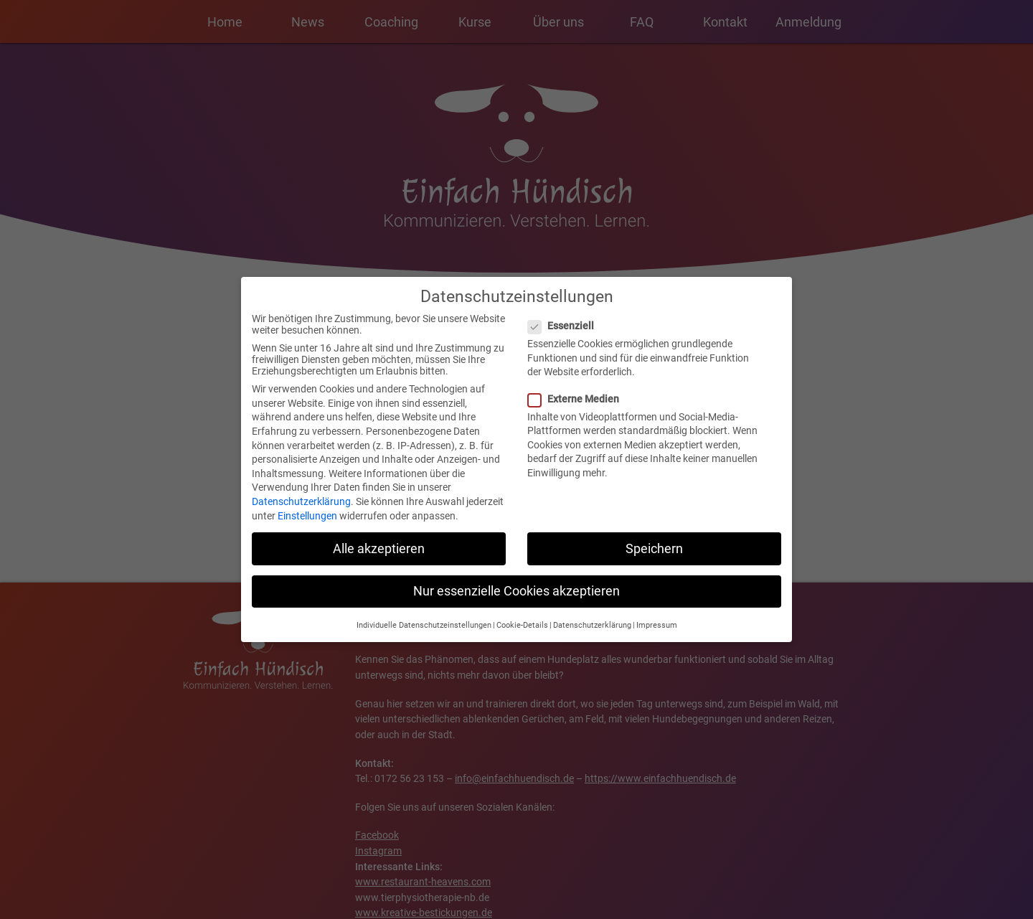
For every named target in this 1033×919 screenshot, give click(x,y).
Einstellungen (307, 509)
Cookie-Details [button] (522, 619)
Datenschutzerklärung (301, 495)
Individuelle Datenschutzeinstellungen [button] (424, 619)
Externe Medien (577, 392)
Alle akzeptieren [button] (379, 542)
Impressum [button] (656, 619)
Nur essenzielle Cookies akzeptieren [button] (516, 585)
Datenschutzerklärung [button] (592, 619)
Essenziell (565, 320)
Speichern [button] (654, 542)
